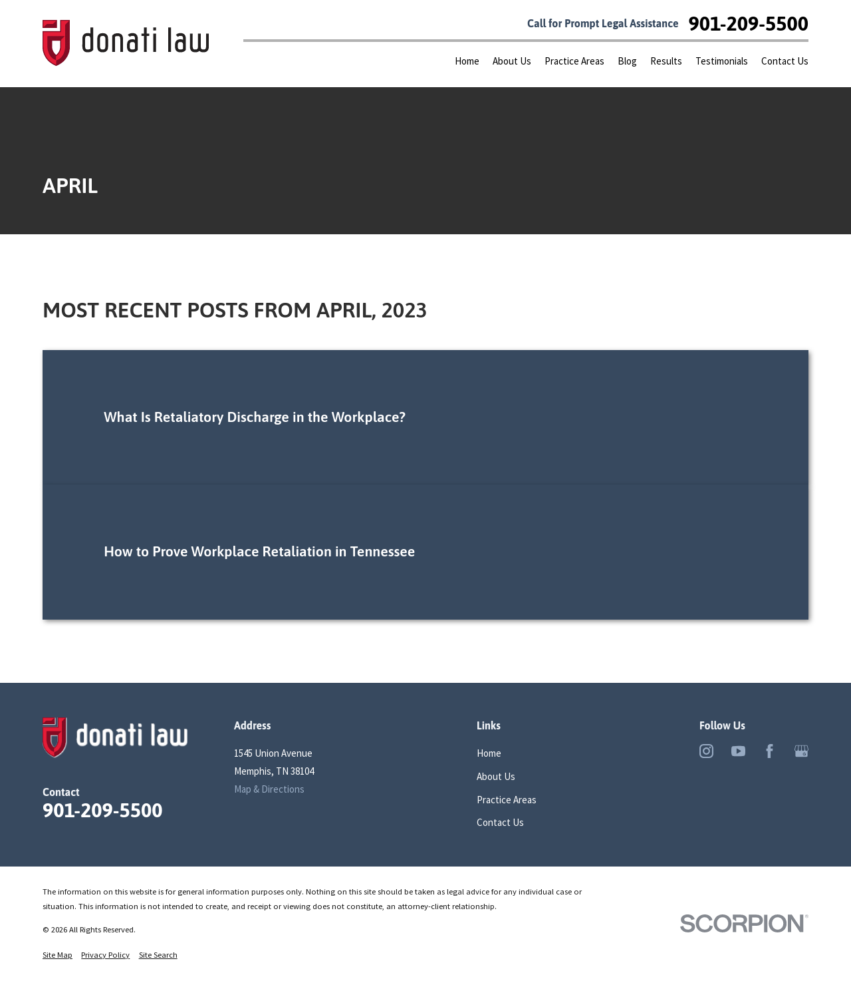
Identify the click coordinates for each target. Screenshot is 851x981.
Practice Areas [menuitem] (574, 61)
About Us (496, 776)
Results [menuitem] (666, 61)
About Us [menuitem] (512, 61)
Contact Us (500, 822)
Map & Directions (269, 789)
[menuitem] (57, 955)
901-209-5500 (748, 23)
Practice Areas (507, 799)
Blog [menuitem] (627, 61)
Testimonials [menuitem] (721, 61)
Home (489, 753)
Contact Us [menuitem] (784, 61)
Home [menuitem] (467, 61)
